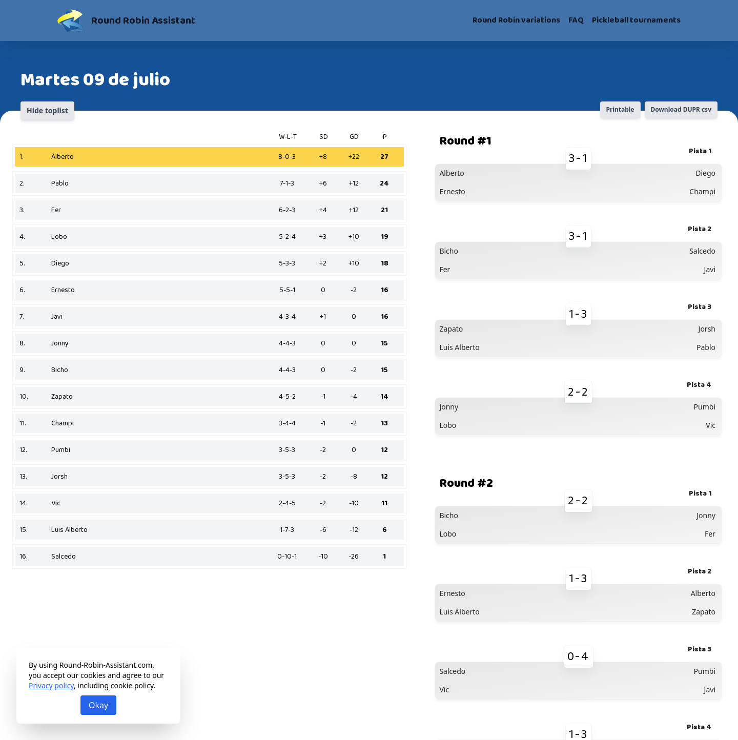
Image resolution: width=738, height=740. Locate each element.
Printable (620, 109)
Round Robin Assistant (143, 20)
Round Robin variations (516, 20)
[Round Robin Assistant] (70, 20)
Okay (98, 705)
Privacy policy (51, 685)
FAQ (576, 20)
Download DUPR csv (681, 109)
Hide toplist (47, 110)
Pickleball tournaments (636, 20)
